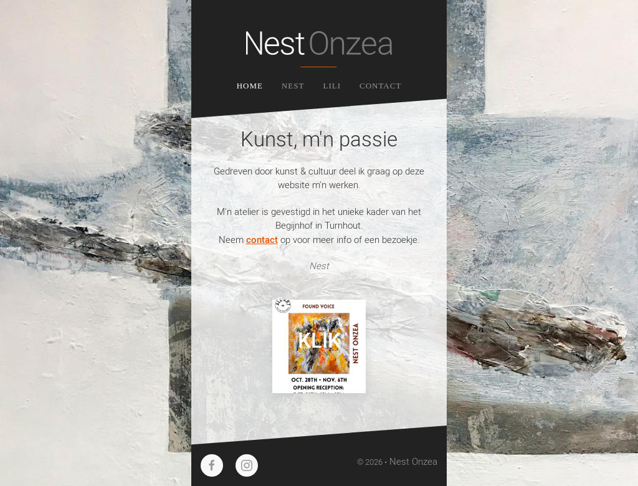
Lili (332, 85)
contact (262, 239)
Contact (380, 85)
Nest (293, 85)
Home (250, 85)
